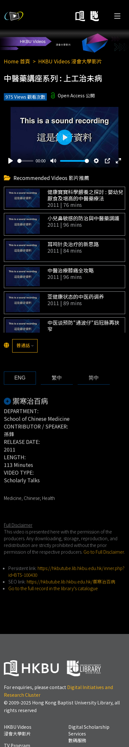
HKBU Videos (17, 730)
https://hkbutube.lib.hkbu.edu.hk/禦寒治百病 (71, 591)
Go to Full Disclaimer (103, 561)
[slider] (25, 161)
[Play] (10, 161)
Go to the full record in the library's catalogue (53, 597)
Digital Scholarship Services (88, 733)
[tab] (20, 387)
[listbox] (25, 346)
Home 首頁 (17, 61)
